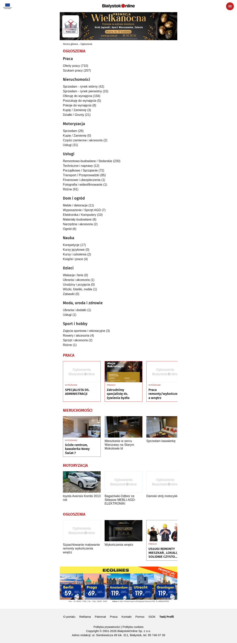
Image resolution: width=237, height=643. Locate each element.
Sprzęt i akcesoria (75, 340)
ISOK (152, 616)
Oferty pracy (71, 65)
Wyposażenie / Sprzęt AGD (82, 210)
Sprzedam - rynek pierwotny (82, 91)
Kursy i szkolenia (74, 254)
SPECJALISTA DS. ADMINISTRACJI (77, 392)
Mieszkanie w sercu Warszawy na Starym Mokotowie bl (119, 444)
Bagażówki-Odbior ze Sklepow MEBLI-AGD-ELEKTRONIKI (120, 499)
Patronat (100, 616)
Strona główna (70, 44)
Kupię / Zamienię (74, 110)
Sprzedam (70, 131)
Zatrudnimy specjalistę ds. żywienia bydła (118, 394)
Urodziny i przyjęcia (76, 284)
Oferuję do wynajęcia (77, 96)
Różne (67, 189)
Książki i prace (73, 259)
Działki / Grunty (73, 114)
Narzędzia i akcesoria (78, 224)
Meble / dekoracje (75, 205)
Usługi (67, 145)
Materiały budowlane (77, 219)
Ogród (67, 229)
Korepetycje (71, 245)
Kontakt (126, 616)
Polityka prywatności (106, 626)
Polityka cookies (133, 626)
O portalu (69, 616)
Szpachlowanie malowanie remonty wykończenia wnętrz (81, 548)
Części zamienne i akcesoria (83, 140)
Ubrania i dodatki (74, 310)
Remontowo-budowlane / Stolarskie (87, 161)
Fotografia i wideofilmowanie (82, 184)
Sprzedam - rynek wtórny (80, 86)
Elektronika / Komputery (79, 214)
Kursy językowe (74, 249)
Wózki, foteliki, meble (77, 289)
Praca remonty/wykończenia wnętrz (164, 394)
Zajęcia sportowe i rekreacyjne (84, 330)
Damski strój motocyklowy (164, 496)
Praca (114, 616)
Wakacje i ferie (73, 275)
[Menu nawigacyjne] (230, 6)
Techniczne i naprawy (78, 165)
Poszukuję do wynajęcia (79, 100)
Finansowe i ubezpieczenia (81, 180)
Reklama (85, 616)
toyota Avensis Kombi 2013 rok (82, 497)
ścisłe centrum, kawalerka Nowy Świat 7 (77, 449)
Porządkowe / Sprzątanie (80, 170)
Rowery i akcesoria (76, 335)
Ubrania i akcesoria (76, 280)
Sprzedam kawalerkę (160, 441)
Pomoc (140, 616)
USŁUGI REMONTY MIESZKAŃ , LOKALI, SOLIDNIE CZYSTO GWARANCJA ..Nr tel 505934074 (163, 553)
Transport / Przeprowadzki (81, 175)
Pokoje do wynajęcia (77, 105)
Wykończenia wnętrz (119, 544)
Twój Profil (166, 616)
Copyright (92, 631)
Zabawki (69, 294)
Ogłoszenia (86, 44)
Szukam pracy (73, 70)
